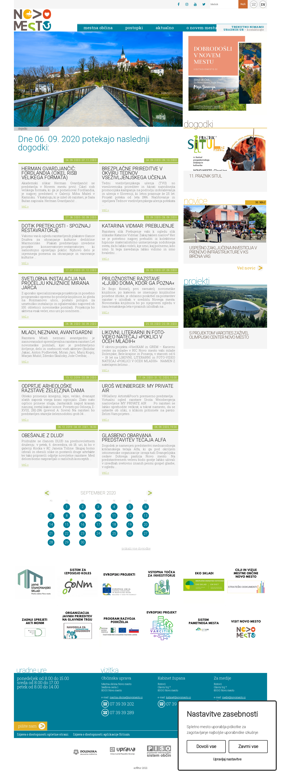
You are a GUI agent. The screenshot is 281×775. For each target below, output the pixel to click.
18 (114, 525)
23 (82, 533)
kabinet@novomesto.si (178, 697)
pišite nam (31, 726)
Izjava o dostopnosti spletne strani (43, 734)
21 (51, 533)
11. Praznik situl (205, 176)
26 (130, 533)
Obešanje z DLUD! (42, 435)
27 (145, 533)
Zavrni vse (248, 746)
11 (114, 516)
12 (130, 516)
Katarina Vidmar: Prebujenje (138, 226)
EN (263, 4)
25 (114, 533)
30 (82, 542)
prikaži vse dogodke (136, 548)
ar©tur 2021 (140, 768)
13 (145, 516)
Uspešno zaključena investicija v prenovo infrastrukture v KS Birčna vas (223, 252)
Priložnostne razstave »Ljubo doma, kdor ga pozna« (138, 281)
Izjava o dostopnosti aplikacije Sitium (101, 734)
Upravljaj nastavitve (227, 759)
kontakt (253, 4)
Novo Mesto (42, 20)
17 (98, 525)
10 (98, 516)
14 (51, 525)
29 (67, 542)
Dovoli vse (206, 746)
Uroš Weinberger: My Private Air (137, 388)
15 (67, 525)
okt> (149, 493)
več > (25, 206)
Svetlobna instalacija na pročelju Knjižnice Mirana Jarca (55, 283)
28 (51, 542)
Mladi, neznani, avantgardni (57, 332)
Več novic (246, 267)
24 (98, 533)
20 (145, 525)
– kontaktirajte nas (243, 28)
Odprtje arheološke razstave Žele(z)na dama (53, 388)
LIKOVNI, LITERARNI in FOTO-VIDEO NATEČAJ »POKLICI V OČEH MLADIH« (133, 337)
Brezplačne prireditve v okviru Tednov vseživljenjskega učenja (134, 173)
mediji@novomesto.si (234, 697)
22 (67, 533)
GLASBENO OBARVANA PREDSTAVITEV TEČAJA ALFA (134, 438)
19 (130, 525)
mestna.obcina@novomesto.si (126, 697)
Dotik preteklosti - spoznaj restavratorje (56, 228)
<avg (47, 493)
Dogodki (22, 128)
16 (82, 525)
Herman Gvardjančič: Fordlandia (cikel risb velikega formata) (49, 173)
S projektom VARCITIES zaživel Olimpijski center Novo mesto (219, 335)
